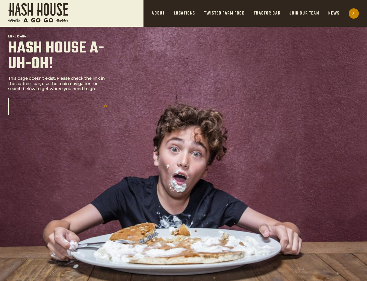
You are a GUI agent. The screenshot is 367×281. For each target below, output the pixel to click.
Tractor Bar (267, 13)
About (158, 13)
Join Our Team (304, 13)
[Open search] (354, 13)
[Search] (57, 106)
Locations (184, 13)
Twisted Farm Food (224, 13)
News (333, 13)
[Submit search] (105, 106)
